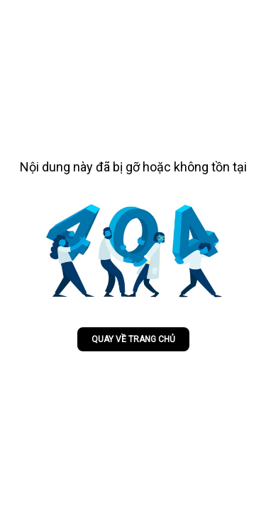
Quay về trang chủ (133, 339)
